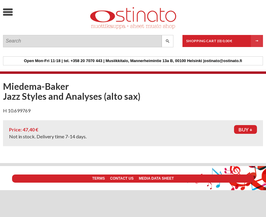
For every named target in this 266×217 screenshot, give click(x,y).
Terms (98, 178)
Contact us (122, 178)
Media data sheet (156, 178)
